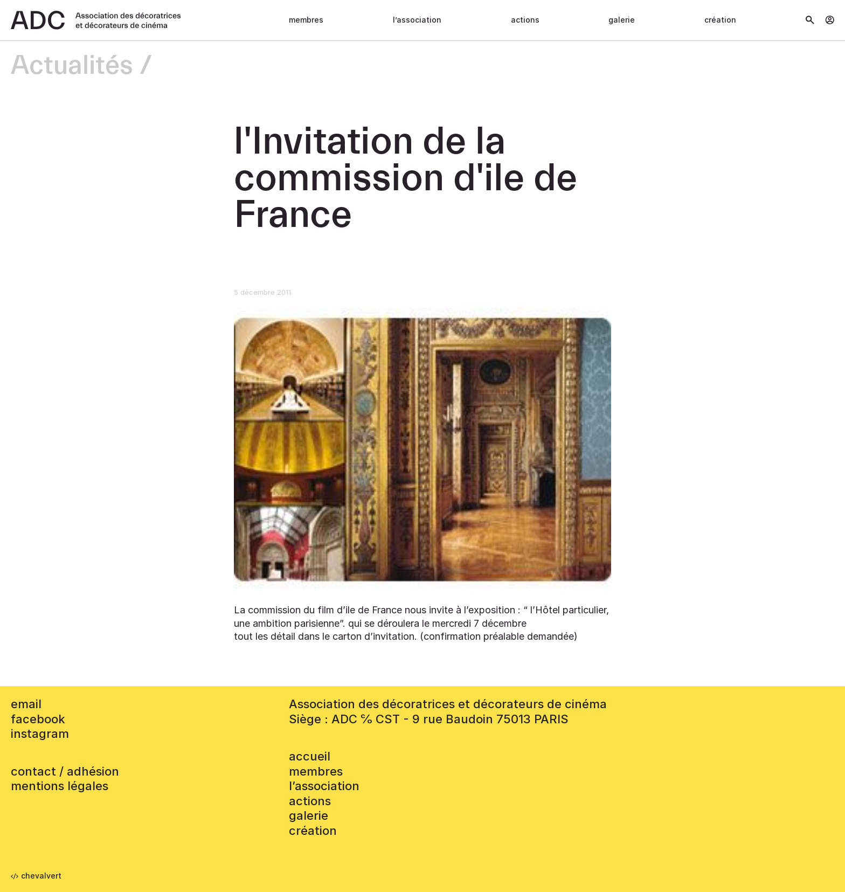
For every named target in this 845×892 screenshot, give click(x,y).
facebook (38, 719)
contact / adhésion (65, 771)
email (26, 704)
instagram (40, 734)
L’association (417, 19)
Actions (525, 19)
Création (720, 19)
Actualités (72, 66)
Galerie (621, 19)
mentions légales (59, 786)
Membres (306, 19)
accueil (309, 756)
